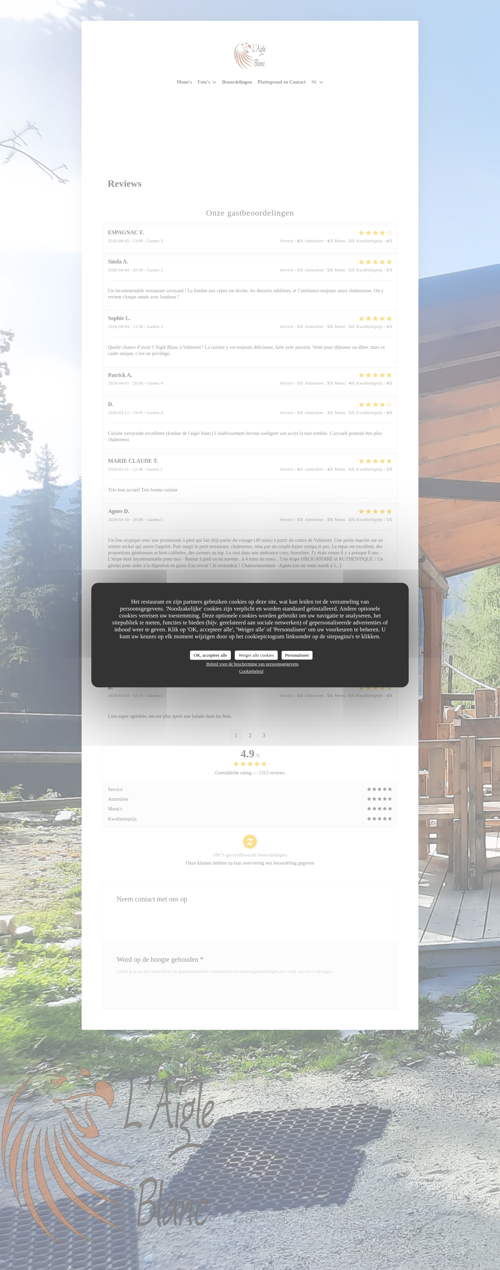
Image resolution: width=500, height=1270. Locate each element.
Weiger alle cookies (256, 655)
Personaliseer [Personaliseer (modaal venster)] (297, 655)
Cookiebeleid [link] (251, 671)
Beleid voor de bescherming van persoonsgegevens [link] (252, 663)
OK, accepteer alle (210, 655)
